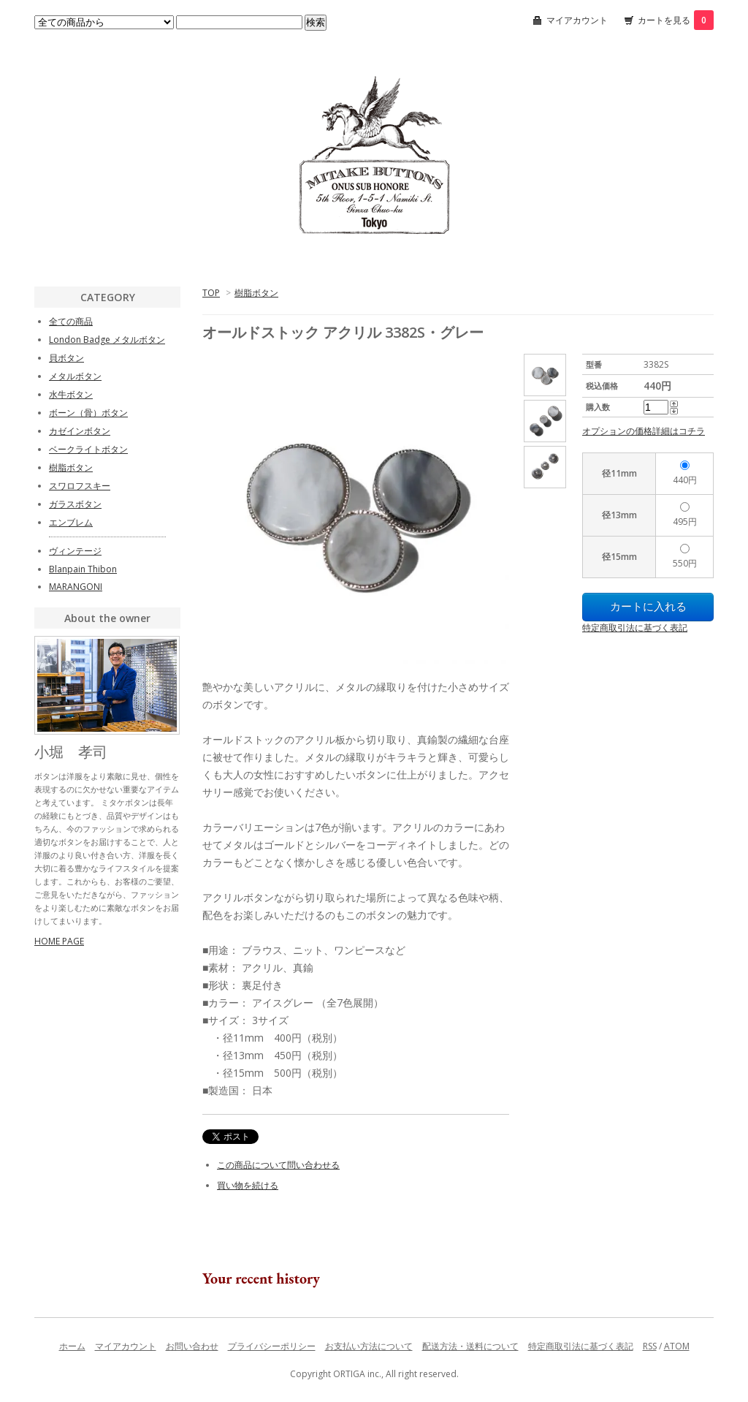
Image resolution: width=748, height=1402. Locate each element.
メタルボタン (75, 376)
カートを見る (676, 20)
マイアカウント (577, 20)
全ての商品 (71, 321)
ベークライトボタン (88, 449)
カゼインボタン (79, 431)
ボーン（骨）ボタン (88, 412)
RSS (650, 1346)
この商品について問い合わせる (278, 1165)
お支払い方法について (369, 1346)
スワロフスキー (79, 486)
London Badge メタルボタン (107, 339)
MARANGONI (75, 586)
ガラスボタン (75, 504)
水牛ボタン (71, 394)
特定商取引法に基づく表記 (634, 627)
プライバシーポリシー (272, 1346)
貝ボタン (66, 358)
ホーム (72, 1346)
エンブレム (71, 522)
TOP (211, 293)
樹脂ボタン (256, 293)
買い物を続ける (247, 1185)
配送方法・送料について (470, 1346)
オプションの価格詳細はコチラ (643, 431)
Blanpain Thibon (83, 569)
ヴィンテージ (75, 551)
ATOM (677, 1346)
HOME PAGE (59, 941)
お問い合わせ (192, 1346)
